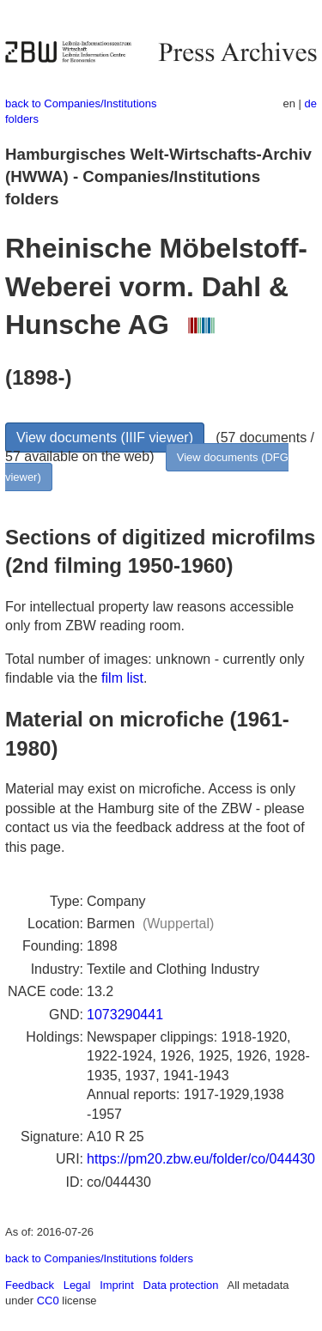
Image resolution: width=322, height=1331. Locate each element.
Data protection (181, 1285)
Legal (77, 1285)
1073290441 (125, 1014)
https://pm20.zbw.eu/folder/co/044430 (201, 1159)
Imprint (117, 1285)
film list (122, 678)
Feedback (29, 1285)
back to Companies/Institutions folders (99, 1258)
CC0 (48, 1300)
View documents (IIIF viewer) (104, 437)
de (311, 103)
